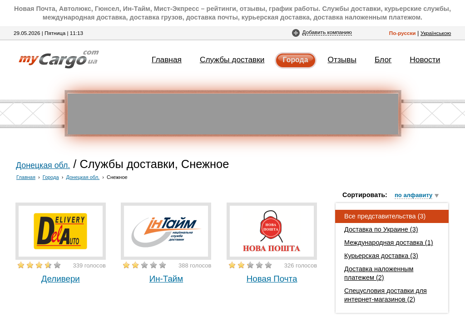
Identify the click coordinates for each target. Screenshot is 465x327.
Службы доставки (232, 59)
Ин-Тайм (166, 278)
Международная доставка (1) (388, 242)
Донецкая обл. (43, 165)
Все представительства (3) (384, 216)
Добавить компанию (327, 32)
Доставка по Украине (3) (381, 229)
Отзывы (342, 59)
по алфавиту (413, 195)
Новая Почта (272, 278)
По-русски (402, 33)
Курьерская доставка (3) (381, 255)
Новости (425, 59)
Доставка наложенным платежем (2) (378, 273)
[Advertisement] (233, 114)
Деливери (60, 278)
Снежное (117, 177)
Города (295, 60)
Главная (167, 59)
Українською (435, 33)
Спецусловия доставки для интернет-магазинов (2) (385, 295)
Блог (383, 59)
